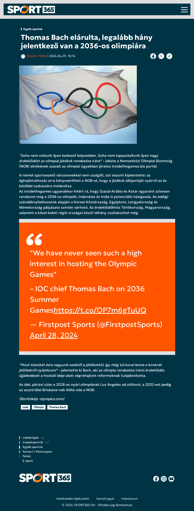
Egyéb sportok (32, 29)
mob (25, 407)
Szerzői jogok (105, 498)
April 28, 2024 (54, 335)
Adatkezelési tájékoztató (72, 498)
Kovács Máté (36, 56)
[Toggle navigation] (184, 9)
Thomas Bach (57, 407)
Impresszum (129, 498)
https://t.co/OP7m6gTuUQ (100, 310)
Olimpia (39, 407)
